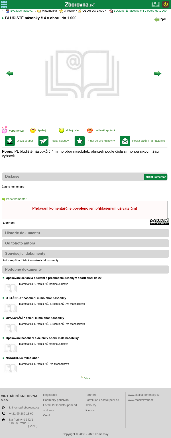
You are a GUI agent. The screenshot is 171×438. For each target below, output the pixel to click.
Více (85, 378)
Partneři (91, 394)
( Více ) (32, 426)
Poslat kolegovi (60, 140)
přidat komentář (156, 177)
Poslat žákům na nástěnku (148, 140)
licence (90, 410)
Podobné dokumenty (23, 269)
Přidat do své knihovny (101, 140)
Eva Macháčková (19, 11)
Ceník (47, 415)
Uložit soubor (25, 140)
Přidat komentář (14, 199)
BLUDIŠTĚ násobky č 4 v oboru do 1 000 (138, 11)
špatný (42, 130)
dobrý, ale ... (74, 130)
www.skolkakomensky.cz (143, 394)
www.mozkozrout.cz (140, 400)
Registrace (50, 394)
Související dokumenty (25, 253)
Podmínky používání (56, 400)
